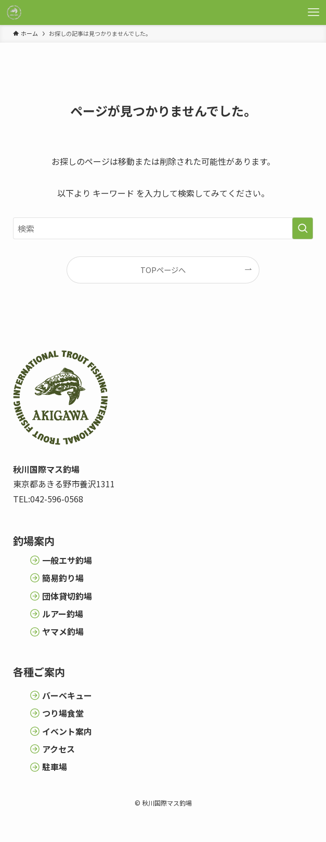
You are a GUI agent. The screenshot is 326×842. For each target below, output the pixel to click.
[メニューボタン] (313, 12)
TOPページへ (163, 269)
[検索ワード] (163, 228)
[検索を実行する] (302, 228)
